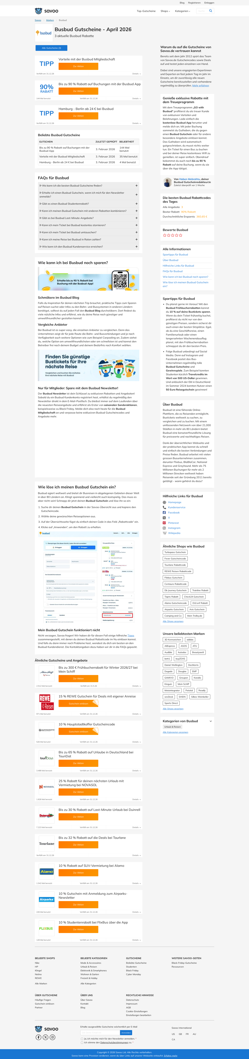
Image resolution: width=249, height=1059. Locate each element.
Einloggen (209, 2)
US (173, 1034)
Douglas (182, 671)
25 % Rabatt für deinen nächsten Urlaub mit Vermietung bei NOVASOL (91, 783)
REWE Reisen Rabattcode (178, 571)
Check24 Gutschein (194, 596)
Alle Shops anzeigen (173, 621)
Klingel (38, 970)
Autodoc (182, 652)
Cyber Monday (133, 974)
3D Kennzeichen (173, 639)
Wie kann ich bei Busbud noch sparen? (185, 276)
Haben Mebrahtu (189, 179)
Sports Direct (171, 703)
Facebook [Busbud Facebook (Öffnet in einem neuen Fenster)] (171, 512)
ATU (195, 646)
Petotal (189, 690)
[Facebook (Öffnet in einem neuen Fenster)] (38, 1037)
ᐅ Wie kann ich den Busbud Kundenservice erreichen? (71, 246)
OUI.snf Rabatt (200, 603)
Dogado (168, 671)
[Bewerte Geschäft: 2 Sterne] (169, 235)
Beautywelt (198, 652)
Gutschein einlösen (44, 1003)
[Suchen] (204, 11)
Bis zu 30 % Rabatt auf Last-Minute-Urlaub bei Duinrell (99, 810)
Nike (37, 962)
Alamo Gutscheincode (176, 603)
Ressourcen (178, 966)
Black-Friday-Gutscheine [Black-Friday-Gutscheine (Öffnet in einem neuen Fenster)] (184, 962)
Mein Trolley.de (194, 615)
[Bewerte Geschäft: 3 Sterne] (173, 235)
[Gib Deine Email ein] (100, 1032)
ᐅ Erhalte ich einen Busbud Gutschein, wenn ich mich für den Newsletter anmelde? (82, 194)
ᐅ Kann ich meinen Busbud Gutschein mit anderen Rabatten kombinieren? (83, 210)
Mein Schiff (183, 684)
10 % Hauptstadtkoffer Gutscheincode (87, 724)
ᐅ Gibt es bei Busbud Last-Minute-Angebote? (67, 218)
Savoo (38, 20)
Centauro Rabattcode (176, 584)
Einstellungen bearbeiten (138, 1015)
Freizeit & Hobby (89, 978)
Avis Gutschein (197, 609)
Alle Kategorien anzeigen (175, 732)
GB (180, 1034)
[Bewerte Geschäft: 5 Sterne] (181, 235)
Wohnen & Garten (90, 974)
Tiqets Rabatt (171, 596)
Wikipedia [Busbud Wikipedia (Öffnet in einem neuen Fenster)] (171, 533)
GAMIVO (169, 677)
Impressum (131, 1003)
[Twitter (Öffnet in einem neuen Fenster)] (45, 1037)
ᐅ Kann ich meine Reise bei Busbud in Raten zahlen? (70, 239)
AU (194, 1034)
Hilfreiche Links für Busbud (178, 265)
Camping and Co (173, 615)
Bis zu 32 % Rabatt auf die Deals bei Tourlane (92, 838)
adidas (190, 639)
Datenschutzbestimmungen (114, 1042)
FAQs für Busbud (173, 271)
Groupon (183, 677)
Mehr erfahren (200, 85)
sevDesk (169, 696)
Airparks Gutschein (174, 609)
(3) (51, 48)
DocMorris (193, 665)
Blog (182, 2)
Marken (50, 20)
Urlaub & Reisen (172, 726)
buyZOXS (180, 658)
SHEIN (182, 696)
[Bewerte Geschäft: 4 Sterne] (177, 235)
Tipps (131, 635)
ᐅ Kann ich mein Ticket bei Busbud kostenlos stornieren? (73, 225)
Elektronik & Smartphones (94, 970)
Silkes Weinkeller (200, 696)
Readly (202, 690)
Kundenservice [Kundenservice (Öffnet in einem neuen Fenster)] (174, 507)
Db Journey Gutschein (176, 590)
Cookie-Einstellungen (137, 1011)
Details (136, 73)
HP (36, 966)
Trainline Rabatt (200, 590)
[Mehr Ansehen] (210, 721)
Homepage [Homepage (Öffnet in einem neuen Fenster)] (172, 502)
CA (173, 1039)
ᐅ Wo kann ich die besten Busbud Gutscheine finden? (71, 185)
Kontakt (84, 1003)
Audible (168, 652)
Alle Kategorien (88, 983)
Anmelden (126, 1033)
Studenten (131, 966)
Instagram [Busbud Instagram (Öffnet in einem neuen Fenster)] (171, 528)
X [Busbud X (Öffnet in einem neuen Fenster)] (166, 517)
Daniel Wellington (173, 665)
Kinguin (168, 684)
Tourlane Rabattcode (175, 564)
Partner (39, 1007)
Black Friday (132, 970)
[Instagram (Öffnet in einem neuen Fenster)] (52, 1037)
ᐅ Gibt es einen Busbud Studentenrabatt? (64, 203)
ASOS (184, 646)
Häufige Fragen (43, 999)
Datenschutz (132, 999)
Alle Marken (41, 983)
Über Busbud (170, 260)
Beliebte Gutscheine (136, 962)
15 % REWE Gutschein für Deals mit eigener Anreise (97, 696)
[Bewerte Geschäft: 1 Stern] (165, 235)
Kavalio (197, 677)
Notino (38, 974)
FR (187, 1034)
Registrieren (194, 2)
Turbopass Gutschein (175, 552)
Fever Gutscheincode (175, 558)
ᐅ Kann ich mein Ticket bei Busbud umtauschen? (68, 232)
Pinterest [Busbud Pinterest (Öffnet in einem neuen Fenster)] (171, 522)
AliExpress (170, 646)
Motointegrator (172, 690)
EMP (194, 671)
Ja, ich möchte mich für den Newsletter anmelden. (108, 1038)
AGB (128, 1007)
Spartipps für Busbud (175, 254)
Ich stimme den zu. (107, 1042)
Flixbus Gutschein (173, 577)
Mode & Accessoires (91, 962)
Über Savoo (86, 999)
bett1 (167, 658)
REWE (38, 978)
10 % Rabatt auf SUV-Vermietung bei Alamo (91, 866)
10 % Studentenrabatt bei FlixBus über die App (93, 922)
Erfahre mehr (170, 1055)
